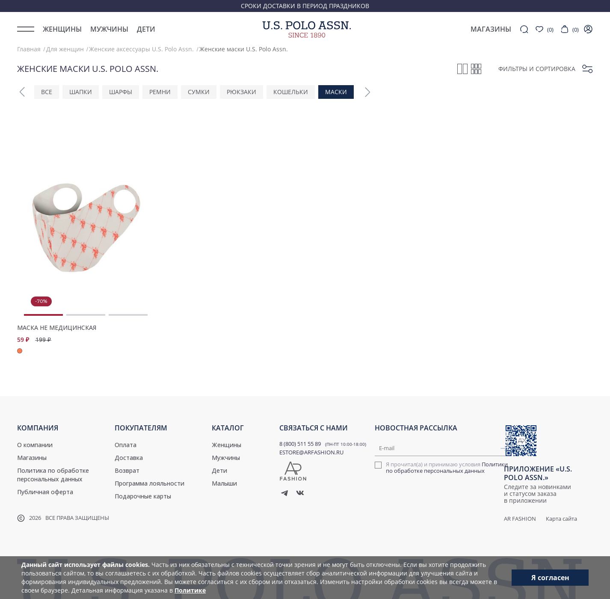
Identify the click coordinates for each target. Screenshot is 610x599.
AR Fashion (520, 518)
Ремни (160, 92)
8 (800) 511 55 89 (300, 444)
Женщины (62, 29)
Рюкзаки (241, 92)
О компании (35, 445)
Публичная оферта (45, 492)
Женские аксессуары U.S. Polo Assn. (141, 49)
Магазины (32, 458)
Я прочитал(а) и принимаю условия (447, 467)
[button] (22, 92)
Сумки (199, 92)
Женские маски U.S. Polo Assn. (243, 49)
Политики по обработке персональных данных (447, 467)
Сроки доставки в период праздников (305, 6)
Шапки (80, 92)
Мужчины (109, 29)
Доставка (129, 458)
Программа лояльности (149, 483)
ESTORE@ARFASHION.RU (311, 452)
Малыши (224, 483)
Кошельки (290, 92)
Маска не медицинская (56, 327)
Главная (29, 49)
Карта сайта (561, 518)
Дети (146, 29)
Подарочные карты (143, 496)
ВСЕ (46, 92)
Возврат (127, 470)
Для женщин (65, 49)
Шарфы (120, 92)
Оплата (125, 445)
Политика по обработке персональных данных (53, 474)
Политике (190, 590)
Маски (336, 92)
